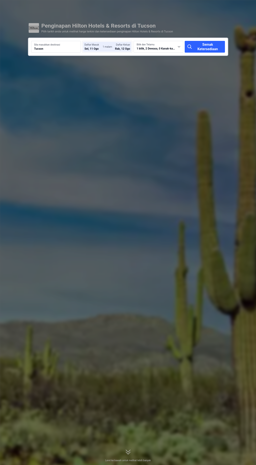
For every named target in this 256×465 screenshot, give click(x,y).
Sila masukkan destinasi (47, 44)
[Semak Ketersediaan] (205, 47)
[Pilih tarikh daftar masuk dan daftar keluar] (94, 46)
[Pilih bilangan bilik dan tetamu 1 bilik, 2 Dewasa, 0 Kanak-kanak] (158, 46)
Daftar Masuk (91, 44)
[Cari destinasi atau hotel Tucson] (56, 47)
